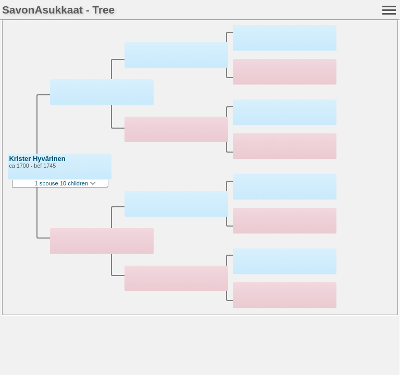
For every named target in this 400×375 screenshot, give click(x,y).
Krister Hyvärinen (37, 158)
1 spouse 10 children (65, 183)
